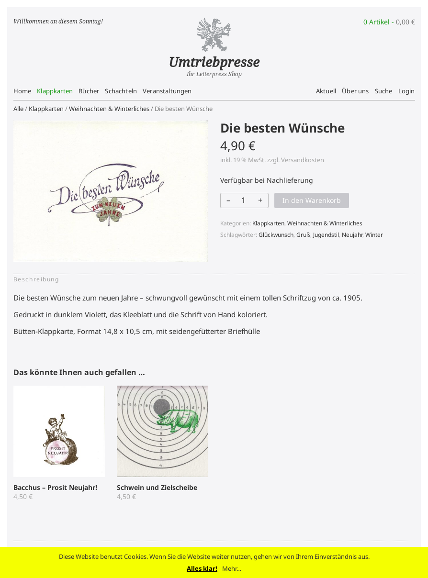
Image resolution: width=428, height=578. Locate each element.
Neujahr (352, 235)
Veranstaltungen (167, 91)
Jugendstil (326, 235)
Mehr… (231, 568)
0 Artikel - (389, 21)
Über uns (355, 91)
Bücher (89, 91)
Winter (374, 235)
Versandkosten (302, 160)
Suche (384, 91)
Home (22, 91)
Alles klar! (202, 568)
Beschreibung (36, 279)
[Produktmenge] (244, 200)
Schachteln (121, 91)
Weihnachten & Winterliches (109, 108)
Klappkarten (55, 91)
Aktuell (326, 91)
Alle (18, 108)
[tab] (39, 279)
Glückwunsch (276, 235)
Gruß (303, 235)
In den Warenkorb (311, 200)
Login (406, 91)
